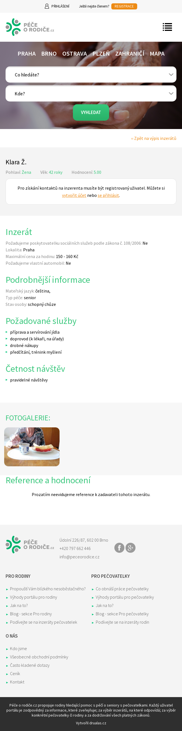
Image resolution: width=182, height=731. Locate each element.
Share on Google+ (131, 548)
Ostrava (74, 53)
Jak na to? (19, 605)
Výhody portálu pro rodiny (33, 597)
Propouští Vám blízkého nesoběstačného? (48, 588)
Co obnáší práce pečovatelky (122, 588)
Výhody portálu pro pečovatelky (125, 597)
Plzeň (101, 53)
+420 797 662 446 (75, 548)
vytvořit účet (74, 195)
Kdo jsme (18, 648)
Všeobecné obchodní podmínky (39, 657)
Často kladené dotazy (30, 665)
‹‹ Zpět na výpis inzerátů (153, 138)
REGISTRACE (124, 6)
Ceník (15, 673)
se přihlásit (108, 195)
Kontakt (17, 682)
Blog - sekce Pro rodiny (31, 613)
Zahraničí (129, 53)
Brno (49, 53)
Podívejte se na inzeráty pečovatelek (43, 622)
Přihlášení (60, 6)
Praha (27, 53)
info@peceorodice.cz (79, 556)
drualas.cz (97, 722)
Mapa (157, 53)
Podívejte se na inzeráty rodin (122, 622)
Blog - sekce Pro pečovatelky (122, 613)
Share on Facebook (119, 548)
